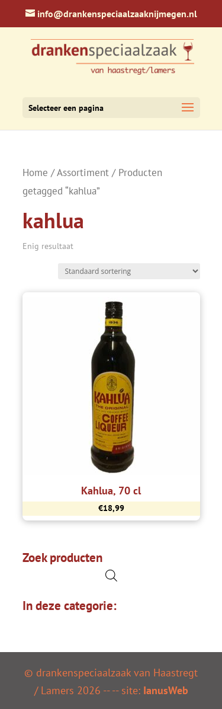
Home (35, 172)
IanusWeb (165, 690)
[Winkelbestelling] (129, 271)
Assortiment (83, 172)
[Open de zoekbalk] (111, 575)
